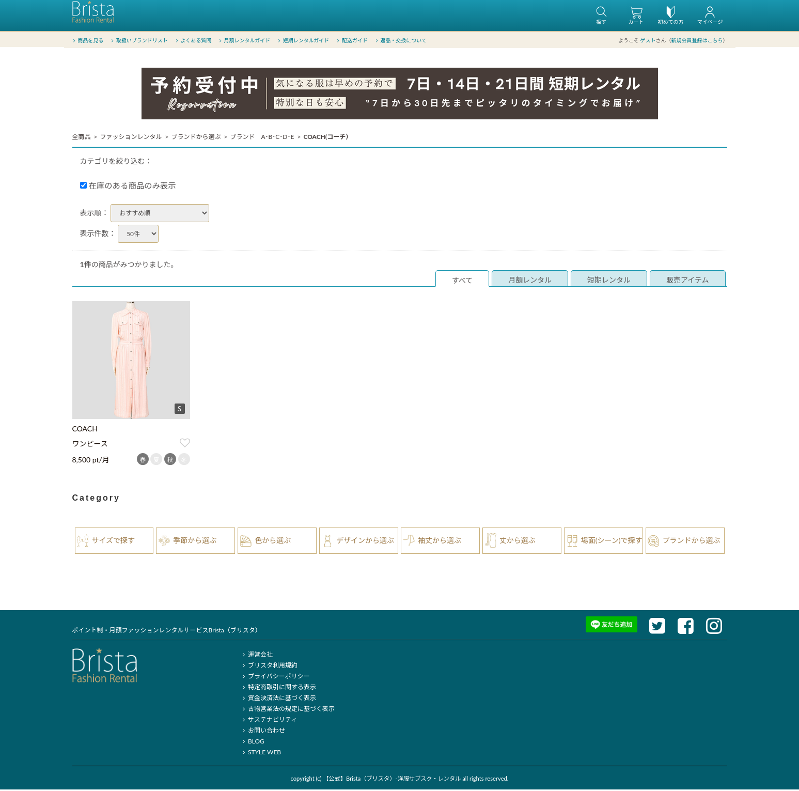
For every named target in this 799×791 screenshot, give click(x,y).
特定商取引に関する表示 (278, 688)
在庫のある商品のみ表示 (128, 187)
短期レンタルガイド (303, 41)
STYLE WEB (260, 753)
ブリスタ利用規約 (268, 667)
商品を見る (87, 41)
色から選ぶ (273, 541)
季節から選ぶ (194, 541)
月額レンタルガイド (244, 41)
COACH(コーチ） (327, 138)
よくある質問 (192, 41)
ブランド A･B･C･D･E (262, 138)
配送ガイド (351, 41)
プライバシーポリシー (275, 677)
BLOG (252, 743)
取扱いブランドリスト (138, 41)
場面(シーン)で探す (612, 541)
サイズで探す (113, 541)
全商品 (81, 138)
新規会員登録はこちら (697, 41)
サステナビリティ (268, 721)
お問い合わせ (262, 732)
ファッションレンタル (131, 138)
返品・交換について (400, 41)
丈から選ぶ (517, 541)
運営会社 (256, 656)
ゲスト (648, 41)
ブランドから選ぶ (196, 138)
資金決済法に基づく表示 (278, 699)
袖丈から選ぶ (439, 541)
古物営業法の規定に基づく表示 (287, 710)
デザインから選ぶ (365, 541)
